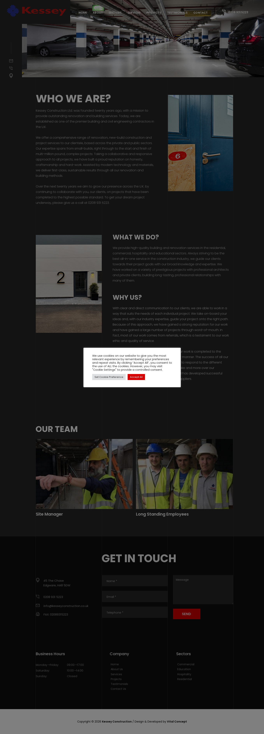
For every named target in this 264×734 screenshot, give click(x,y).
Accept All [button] (136, 377)
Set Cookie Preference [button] (109, 377)
